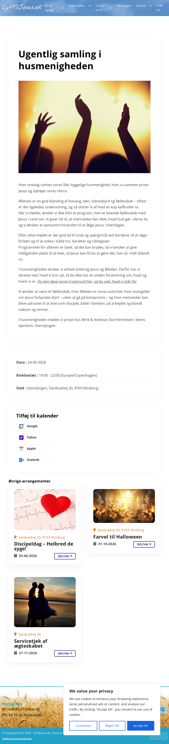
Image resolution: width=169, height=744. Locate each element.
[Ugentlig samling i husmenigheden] (45, 509)
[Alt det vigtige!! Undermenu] (63, 8)
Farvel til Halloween (117, 536)
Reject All (112, 726)
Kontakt (141, 5)
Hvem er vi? (99, 8)
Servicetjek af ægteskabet (30, 643)
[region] (111, 709)
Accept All (140, 726)
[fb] (152, 736)
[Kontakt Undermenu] (150, 5)
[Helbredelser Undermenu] (90, 5)
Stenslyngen (124, 5)
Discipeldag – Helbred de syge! (43, 546)
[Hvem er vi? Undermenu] (111, 8)
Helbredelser (77, 5)
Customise (83, 726)
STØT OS (159, 8)
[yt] (158, 736)
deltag (65, 556)
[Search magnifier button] (163, 709)
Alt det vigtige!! (49, 8)
